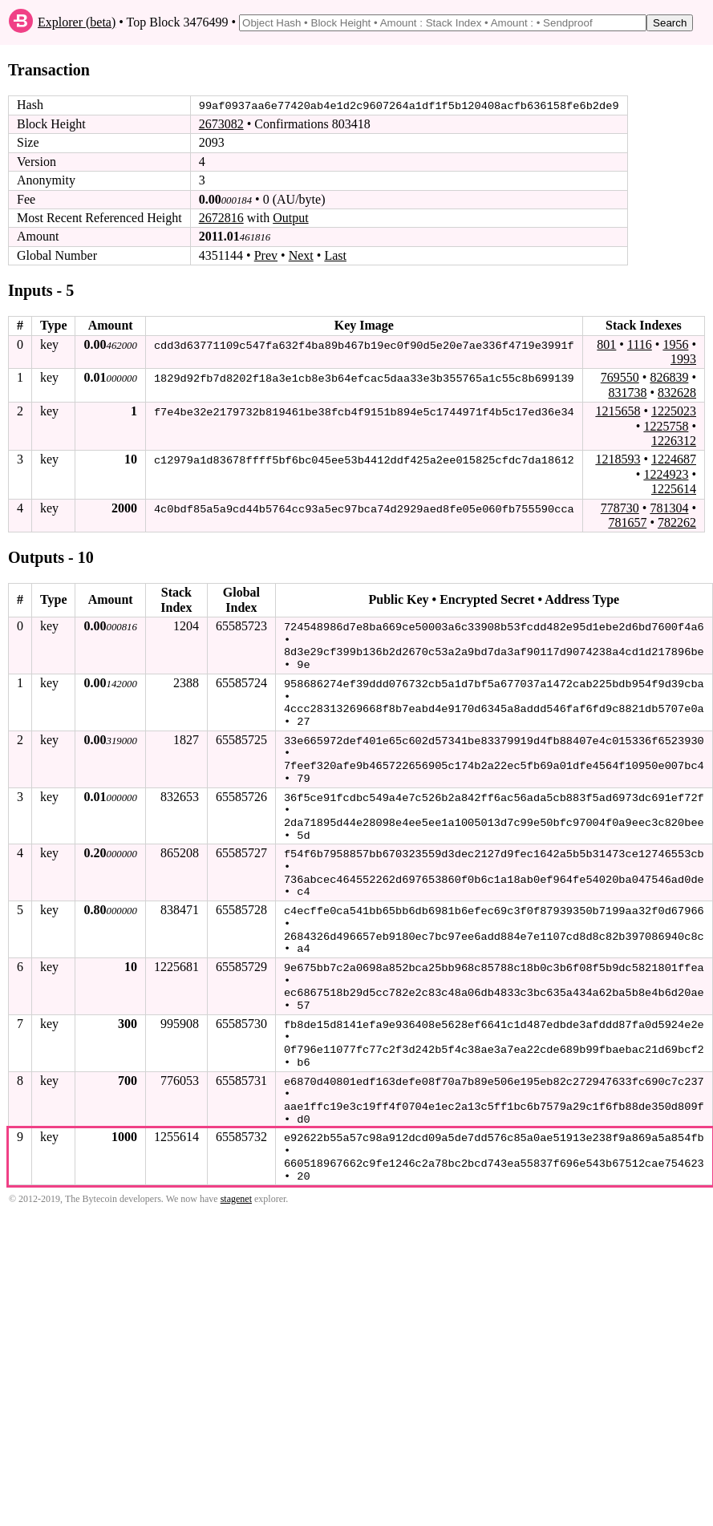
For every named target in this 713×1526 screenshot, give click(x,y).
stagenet (236, 1182)
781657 (627, 522)
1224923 (665, 473)
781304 (669, 507)
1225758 (665, 425)
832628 (677, 392)
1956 (675, 343)
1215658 (617, 411)
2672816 (221, 218)
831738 (627, 392)
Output (290, 218)
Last (335, 255)
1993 (683, 359)
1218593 (617, 459)
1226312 (673, 440)
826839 (669, 377)
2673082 (221, 124)
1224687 (673, 459)
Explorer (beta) (76, 22)
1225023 (673, 411)
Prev (266, 255)
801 (606, 343)
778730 (620, 507)
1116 (639, 343)
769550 (620, 377)
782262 (677, 522)
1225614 (673, 489)
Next (301, 255)
